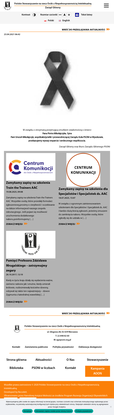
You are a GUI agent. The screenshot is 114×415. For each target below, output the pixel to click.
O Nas (70, 360)
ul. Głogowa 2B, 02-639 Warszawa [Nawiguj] (62, 332)
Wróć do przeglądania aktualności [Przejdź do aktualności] (86, 29)
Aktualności (43, 360)
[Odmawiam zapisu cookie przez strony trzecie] (110, 406)
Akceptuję (27, 411)
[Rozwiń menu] (106, 6)
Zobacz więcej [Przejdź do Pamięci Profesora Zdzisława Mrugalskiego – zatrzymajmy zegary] (17, 301)
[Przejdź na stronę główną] (17, 333)
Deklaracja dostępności (90, 347)
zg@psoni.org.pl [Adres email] (63, 340)
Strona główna (16, 360)
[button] (7, 6)
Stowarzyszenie (97, 360)
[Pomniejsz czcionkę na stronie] (60, 15)
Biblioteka (16, 368)
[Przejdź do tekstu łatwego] (82, 15)
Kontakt (16, 347)
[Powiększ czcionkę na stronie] (69, 15)
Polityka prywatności (63, 347)
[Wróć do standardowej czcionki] (65, 15)
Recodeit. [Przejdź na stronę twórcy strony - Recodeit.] (23, 392)
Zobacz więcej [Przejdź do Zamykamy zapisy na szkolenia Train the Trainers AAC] (17, 223)
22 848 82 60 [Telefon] (63, 336)
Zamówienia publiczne (36, 347)
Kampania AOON (97, 371)
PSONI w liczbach (43, 368)
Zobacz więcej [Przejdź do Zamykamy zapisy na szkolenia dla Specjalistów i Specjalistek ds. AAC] (69, 223)
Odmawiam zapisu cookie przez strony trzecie (53, 411)
